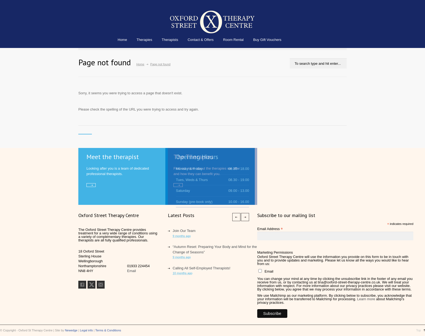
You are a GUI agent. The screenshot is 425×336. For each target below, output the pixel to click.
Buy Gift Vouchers (267, 40)
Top (418, 330)
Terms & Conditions (108, 330)
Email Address (270, 229)
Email (131, 271)
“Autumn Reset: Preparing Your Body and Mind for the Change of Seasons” (215, 249)
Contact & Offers (201, 40)
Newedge (71, 330)
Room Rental (233, 40)
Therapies (144, 40)
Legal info (86, 330)
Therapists (170, 40)
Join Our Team (184, 231)
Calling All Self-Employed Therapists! (201, 268)
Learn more (366, 299)
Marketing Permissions (275, 252)
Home (122, 40)
